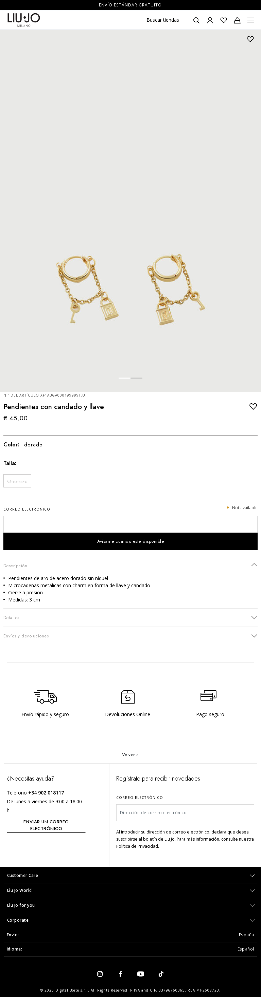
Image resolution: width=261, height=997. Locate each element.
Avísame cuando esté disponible (130, 541)
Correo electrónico (26, 509)
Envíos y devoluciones (130, 635)
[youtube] (140, 973)
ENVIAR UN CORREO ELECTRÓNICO (46, 825)
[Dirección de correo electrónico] (185, 812)
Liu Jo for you (21, 905)
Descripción (130, 565)
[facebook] (120, 973)
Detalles (130, 617)
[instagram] (100, 973)
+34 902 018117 (46, 792)
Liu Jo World (19, 890)
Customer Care (22, 875)
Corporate (18, 920)
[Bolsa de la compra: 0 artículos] (237, 20)
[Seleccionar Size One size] (17, 480)
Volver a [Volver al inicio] (130, 754)
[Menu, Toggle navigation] (250, 20)
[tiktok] (161, 973)
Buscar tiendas (162, 20)
